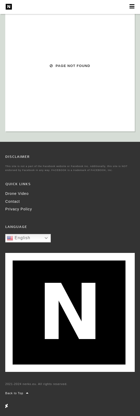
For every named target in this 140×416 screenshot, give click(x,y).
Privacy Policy (18, 209)
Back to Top (17, 393)
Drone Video (17, 193)
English (18, 238)
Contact (12, 201)
